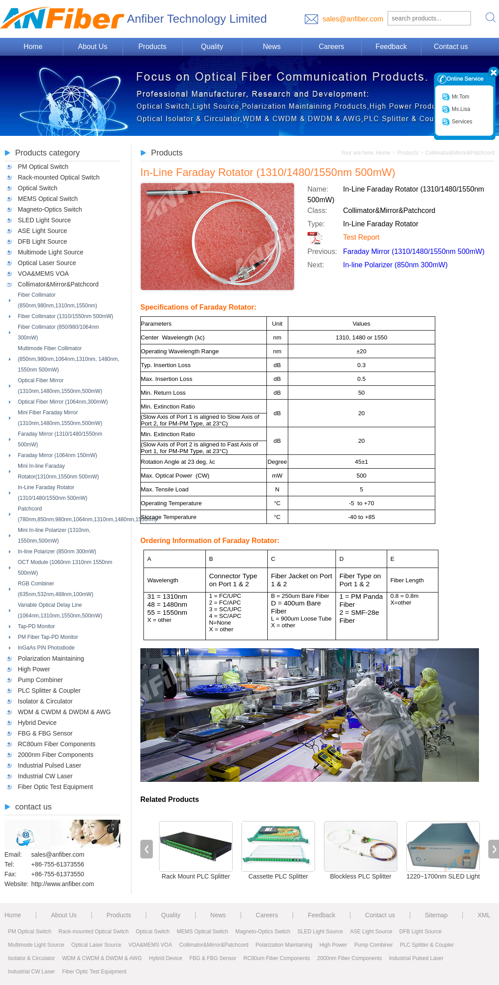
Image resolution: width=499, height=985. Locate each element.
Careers (331, 46)
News (272, 46)
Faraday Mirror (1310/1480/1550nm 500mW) (60, 439)
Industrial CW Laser (45, 776)
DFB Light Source (42, 241)
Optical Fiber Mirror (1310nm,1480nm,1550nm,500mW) (60, 385)
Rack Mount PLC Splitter (196, 876)
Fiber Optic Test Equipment (55, 786)
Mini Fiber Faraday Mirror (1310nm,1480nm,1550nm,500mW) (60, 417)
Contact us (451, 46)
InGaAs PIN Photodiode (46, 648)
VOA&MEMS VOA (43, 273)
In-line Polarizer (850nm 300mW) (57, 551)
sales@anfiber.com (353, 19)
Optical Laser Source (47, 262)
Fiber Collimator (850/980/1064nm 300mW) (58, 332)
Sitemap (436, 915)
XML (484, 915)
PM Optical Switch (43, 166)
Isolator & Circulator (45, 701)
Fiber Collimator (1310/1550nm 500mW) (65, 316)
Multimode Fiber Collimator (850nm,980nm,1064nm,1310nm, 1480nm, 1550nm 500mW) (68, 359)
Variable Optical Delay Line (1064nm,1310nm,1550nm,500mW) (60, 610)
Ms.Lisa (456, 109)
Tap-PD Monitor (36, 626)
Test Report (361, 237)
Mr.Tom (455, 97)
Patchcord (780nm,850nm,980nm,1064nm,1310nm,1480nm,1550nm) (69, 514)
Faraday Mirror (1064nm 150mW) (57, 455)
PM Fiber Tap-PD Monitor (48, 637)
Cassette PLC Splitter (278, 876)
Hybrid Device (37, 722)
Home (33, 46)
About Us (92, 46)
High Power (34, 669)
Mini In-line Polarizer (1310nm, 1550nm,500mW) (54, 535)
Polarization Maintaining (51, 658)
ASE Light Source (42, 230)
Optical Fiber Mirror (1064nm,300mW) (63, 402)
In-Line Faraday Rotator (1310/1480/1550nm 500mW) (52, 492)
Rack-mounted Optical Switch (59, 177)
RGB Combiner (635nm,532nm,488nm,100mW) (55, 588)
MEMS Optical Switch (48, 198)
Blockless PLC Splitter (361, 876)
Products (152, 46)
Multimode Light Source (50, 252)
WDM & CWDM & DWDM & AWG (64, 711)
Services (457, 122)
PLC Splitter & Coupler (49, 690)
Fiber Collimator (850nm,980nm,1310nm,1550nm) (57, 300)
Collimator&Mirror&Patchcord (58, 284)
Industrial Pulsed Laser (49, 765)
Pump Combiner (40, 679)
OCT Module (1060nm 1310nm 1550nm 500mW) (65, 567)
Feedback (391, 46)
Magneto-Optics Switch (50, 209)
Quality (212, 46)
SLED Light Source (44, 220)
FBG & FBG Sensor (45, 733)
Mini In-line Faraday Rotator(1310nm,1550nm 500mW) (58, 471)
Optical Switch (37, 188)
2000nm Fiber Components (56, 754)
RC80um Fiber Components (56, 744)
